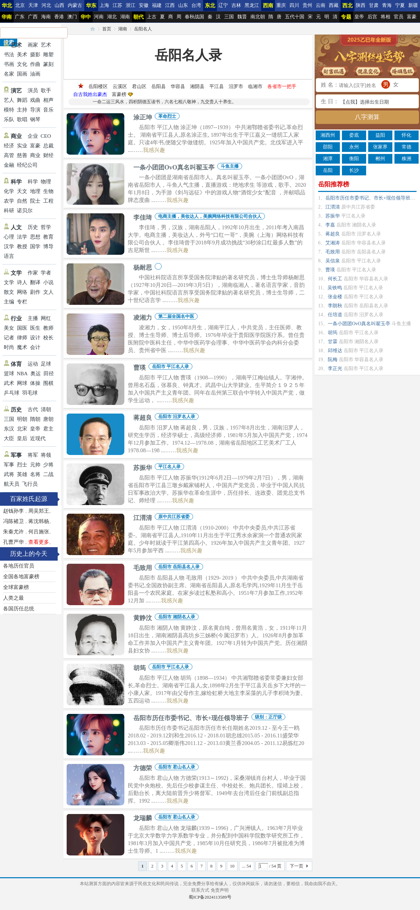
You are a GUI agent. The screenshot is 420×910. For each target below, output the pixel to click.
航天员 (11, 484)
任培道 (335, 314)
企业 (33, 136)
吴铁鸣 (334, 287)
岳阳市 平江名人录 (170, 366)
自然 (22, 201)
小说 (48, 282)
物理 (46, 181)
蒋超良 (142, 417)
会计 (35, 347)
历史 (33, 227)
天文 (22, 191)
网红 (46, 318)
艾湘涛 (332, 242)
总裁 (48, 145)
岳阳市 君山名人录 (176, 766)
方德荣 (142, 768)
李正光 (335, 368)
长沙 (354, 170)
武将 (9, 474)
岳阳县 (158, 86)
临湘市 (255, 86)
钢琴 (35, 119)
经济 (9, 145)
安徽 (144, 5)
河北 (46, 5)
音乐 (48, 110)
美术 (22, 54)
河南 (99, 16)
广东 (20, 16)
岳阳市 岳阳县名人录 (179, 566)
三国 (229, 16)
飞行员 (30, 484)
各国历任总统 (18, 608)
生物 (48, 191)
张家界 (380, 146)
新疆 (413, 5)
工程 (48, 201)
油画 (35, 74)
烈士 (22, 464)
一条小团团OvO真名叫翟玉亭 (173, 167)
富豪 (412, 16)
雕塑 (48, 54)
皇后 (22, 438)
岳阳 (328, 170)
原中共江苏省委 (174, 516)
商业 (16, 136)
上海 (104, 5)
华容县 (178, 86)
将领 (46, 455)
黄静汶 (142, 617)
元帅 (35, 464)
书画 (9, 64)
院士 (35, 201)
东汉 (9, 429)
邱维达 (335, 350)
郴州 (380, 158)
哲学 (46, 227)
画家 (33, 45)
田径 (49, 373)
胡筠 (139, 668)
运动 (33, 364)
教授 (22, 246)
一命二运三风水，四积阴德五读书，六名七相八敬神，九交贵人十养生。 (171, 101)
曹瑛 (139, 367)
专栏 (22, 301)
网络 (22, 292)
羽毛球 (30, 393)
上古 (151, 16)
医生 (35, 328)
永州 (354, 146)
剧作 (35, 292)
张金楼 (335, 296)
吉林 (236, 5)
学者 (46, 272)
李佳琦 (142, 217)
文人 (48, 292)
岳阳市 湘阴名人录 (176, 616)
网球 (22, 383)
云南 (320, 5)
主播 (33, 318)
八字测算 (367, 117)
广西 (33, 16)
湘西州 (328, 135)
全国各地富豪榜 (21, 576)
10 (232, 866)
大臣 (9, 438)
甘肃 (374, 5)
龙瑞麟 (142, 818)
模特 (9, 110)
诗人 (22, 282)
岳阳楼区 (98, 86)
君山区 (139, 86)
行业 (16, 318)
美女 (9, 328)
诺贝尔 (24, 210)
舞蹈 (22, 100)
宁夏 (400, 5)
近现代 (38, 438)
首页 (106, 28)
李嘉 (330, 225)
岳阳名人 (143, 28)
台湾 (196, 5)
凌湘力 (142, 317)
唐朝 (48, 419)
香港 (59, 16)
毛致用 (142, 567)
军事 (16, 455)
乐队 (9, 119)
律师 (22, 337)
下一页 (296, 866)
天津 (33, 5)
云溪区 (120, 86)
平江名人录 (169, 466)
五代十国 (294, 16)
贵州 (307, 5)
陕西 (360, 5)
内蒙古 (75, 5)
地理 (35, 191)
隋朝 (35, 419)
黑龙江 (252, 5)
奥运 (35, 373)
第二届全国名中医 (176, 316)
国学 (35, 246)
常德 (406, 146)
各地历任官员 (18, 566)
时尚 (9, 347)
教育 (48, 237)
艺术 (16, 45)
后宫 (372, 16)
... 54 (246, 866)
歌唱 (22, 119)
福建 (157, 5)
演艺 (16, 91)
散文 (9, 292)
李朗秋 (335, 305)
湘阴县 (197, 86)
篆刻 (48, 64)
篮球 (9, 373)
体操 (35, 383)
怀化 (406, 135)
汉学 (9, 246)
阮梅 (332, 359)
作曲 (35, 64)
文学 (16, 273)
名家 (9, 74)
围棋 (48, 383)
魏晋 (242, 16)
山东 (183, 5)
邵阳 (328, 146)
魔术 (22, 347)
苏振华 (142, 467)
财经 (48, 155)
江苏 (117, 5)
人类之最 (13, 598)
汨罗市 (236, 86)
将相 (385, 16)
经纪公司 (27, 165)
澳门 (72, 16)
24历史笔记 (92, 29)
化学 (9, 191)
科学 (16, 182)
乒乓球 (11, 393)
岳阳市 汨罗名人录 (176, 416)
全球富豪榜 (16, 587)
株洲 (406, 158)
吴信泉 (332, 260)
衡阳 (354, 158)
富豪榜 (119, 94)
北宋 (22, 429)
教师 (48, 328)
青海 (387, 5)
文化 (22, 64)
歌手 (46, 90)
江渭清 (142, 517)
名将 (35, 474)
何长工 (335, 278)
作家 (33, 272)
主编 (9, 301)
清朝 (46, 409)
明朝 (22, 419)
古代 (33, 409)
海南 (46, 16)
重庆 (281, 5)
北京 (20, 5)
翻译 (35, 282)
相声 (48, 100)
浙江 (130, 5)
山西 (59, 5)
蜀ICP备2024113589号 (210, 897)
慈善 (22, 155)
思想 (35, 237)
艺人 (9, 100)
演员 (33, 90)
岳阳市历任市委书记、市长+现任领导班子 (191, 718)
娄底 (354, 135)
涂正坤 (142, 117)
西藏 (333, 5)
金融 (9, 165)
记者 (9, 337)
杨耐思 (142, 267)
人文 (16, 227)
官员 (398, 16)
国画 (22, 74)
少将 (48, 464)
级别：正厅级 (268, 716)
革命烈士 (167, 116)
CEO (46, 136)
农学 (9, 201)
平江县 (216, 86)
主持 (22, 110)
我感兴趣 (154, 150)
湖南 (125, 16)
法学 (22, 237)
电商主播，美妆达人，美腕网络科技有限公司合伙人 (209, 216)
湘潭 (328, 158)
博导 (48, 246)
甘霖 (332, 341)
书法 (9, 54)
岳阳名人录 (188, 55)
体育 (16, 364)
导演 (35, 110)
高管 (9, 155)
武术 (9, 383)
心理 (9, 237)
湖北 (112, 16)
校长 (48, 337)
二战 (48, 474)
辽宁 (223, 5)
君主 (48, 429)
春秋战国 (194, 16)
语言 (9, 256)
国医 (22, 328)
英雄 (22, 474)
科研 (9, 210)
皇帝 (359, 16)
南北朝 (257, 16)
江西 (170, 5)
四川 (294, 5)
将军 (33, 455)
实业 (22, 145)
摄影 (35, 54)
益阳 (380, 135)
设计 (35, 337)
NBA (22, 373)
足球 (46, 364)
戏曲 (35, 100)
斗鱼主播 (230, 166)
